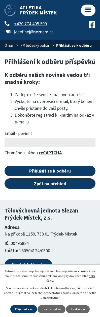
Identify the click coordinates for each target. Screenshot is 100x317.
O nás (9, 45)
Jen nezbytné (51, 309)
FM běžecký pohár (34, 45)
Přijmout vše (23, 309)
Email (18, 133)
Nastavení (78, 309)
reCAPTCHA (50, 153)
